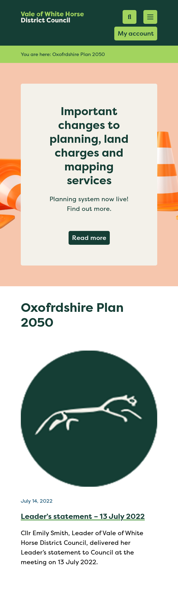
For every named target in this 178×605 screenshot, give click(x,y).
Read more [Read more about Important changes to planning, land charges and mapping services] (91, 237)
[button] (150, 17)
